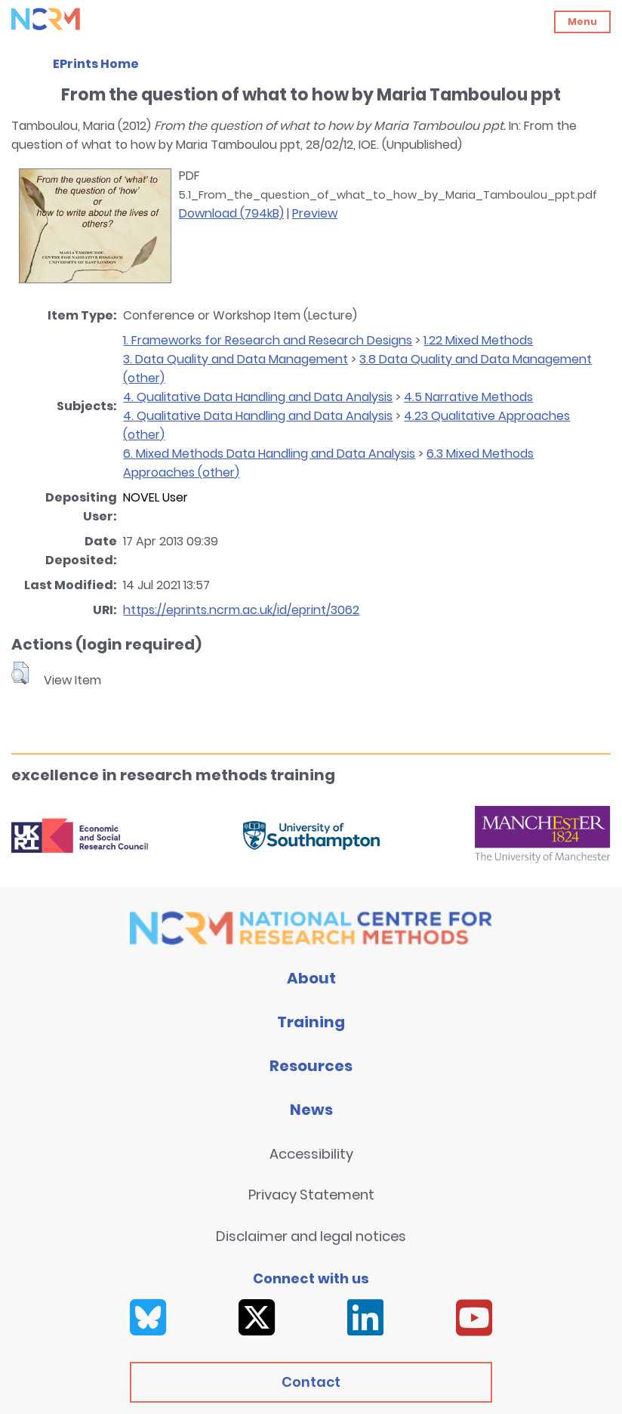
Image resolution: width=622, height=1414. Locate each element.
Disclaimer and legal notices (311, 1236)
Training (311, 1022)
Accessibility (311, 1153)
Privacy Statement (311, 1194)
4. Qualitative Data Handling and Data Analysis (258, 397)
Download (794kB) (231, 213)
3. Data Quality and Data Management (235, 359)
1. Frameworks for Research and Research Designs (267, 340)
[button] (20, 673)
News (311, 1109)
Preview (314, 213)
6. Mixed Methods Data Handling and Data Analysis (269, 453)
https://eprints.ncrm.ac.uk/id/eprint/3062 (241, 610)
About (311, 978)
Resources (311, 1065)
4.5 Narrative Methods (468, 397)
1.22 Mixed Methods (478, 340)
